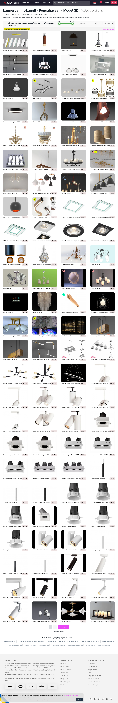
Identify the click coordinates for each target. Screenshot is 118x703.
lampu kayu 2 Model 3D (98, 336)
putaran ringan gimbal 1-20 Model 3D (102, 431)
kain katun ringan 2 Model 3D (99, 407)
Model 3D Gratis (65, 670)
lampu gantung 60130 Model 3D (42, 288)
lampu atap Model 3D (68, 122)
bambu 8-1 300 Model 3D (40, 574)
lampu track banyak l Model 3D (12, 407)
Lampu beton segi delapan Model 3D (101, 50)
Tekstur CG (64, 673)
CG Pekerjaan (64, 685)
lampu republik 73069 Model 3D (13, 383)
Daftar (114, 3)
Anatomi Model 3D (103, 645)
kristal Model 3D (37, 312)
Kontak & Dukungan (96, 660)
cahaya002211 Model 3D (40, 169)
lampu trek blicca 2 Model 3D (41, 431)
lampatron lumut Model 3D (99, 98)
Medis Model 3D (43, 645)
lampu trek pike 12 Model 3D (99, 597)
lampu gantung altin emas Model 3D (14, 146)
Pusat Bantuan (93, 667)
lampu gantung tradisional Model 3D (72, 146)
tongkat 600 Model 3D (98, 479)
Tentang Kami (11, 660)
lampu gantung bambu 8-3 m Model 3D (102, 550)
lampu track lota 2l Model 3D (99, 383)
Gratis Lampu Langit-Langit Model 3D (20, 25)
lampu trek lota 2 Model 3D (41, 407)
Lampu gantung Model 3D (69, 74)
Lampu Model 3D (67, 50)
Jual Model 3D (65, 676)
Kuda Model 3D (50, 641)
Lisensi (90, 673)
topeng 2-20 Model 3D (10, 550)
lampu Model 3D (8, 312)
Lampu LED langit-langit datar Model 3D (15, 50)
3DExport (8, 664)
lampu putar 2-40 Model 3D (99, 455)
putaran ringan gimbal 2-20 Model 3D (73, 455)
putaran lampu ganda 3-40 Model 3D (73, 479)
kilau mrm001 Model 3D (40, 122)
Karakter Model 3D (24, 641)
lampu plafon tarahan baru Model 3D (73, 360)
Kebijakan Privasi (93, 679)
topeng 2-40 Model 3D (69, 526)
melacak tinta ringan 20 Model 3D (13, 621)
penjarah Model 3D (67, 193)
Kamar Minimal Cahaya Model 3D (42, 50)
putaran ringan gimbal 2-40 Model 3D (14, 479)
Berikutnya (63, 627)
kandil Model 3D (95, 265)
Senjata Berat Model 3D (75, 645)
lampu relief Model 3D (68, 288)
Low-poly (49, 24)
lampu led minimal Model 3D (41, 360)
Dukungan (91, 664)
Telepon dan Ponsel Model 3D (90, 641)
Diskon (36, 24)
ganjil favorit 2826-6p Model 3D (71, 98)
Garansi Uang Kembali (95, 685)
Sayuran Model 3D (108, 641)
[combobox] (88, 23)
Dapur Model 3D (38, 641)
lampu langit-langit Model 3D (12, 122)
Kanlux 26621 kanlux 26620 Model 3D (15, 265)
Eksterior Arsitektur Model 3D (68, 641)
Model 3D (63, 664)
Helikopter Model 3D (58, 645)
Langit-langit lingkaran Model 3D (42, 74)
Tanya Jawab (92, 670)
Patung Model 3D (10, 641)
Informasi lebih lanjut (71, 696)
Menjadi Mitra (64, 679)
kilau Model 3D (37, 98)
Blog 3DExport (65, 682)
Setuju (79, 699)
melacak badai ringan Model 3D (12, 597)
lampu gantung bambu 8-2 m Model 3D (15, 574)
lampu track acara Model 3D (70, 574)
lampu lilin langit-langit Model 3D (100, 621)
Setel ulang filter (108, 29)
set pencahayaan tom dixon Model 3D (44, 193)
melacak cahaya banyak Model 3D (72, 407)
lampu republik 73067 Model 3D (42, 383)
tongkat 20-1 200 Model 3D (41, 502)
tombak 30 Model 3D (39, 597)
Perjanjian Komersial (94, 676)
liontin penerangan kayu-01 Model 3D (44, 217)
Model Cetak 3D (65, 667)
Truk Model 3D (90, 645)
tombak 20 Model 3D (68, 597)
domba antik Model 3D (68, 265)
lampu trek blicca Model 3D (70, 431)
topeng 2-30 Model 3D (98, 526)
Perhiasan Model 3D (15, 645)
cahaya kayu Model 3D (10, 360)
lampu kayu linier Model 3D (70, 312)
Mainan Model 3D (30, 645)
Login (107, 3)
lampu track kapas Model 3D (12, 431)
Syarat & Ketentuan (94, 682)
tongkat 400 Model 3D (10, 502)
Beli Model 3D (66, 660)
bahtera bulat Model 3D (10, 193)
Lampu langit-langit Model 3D (12, 74)
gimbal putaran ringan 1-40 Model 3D (44, 455)
